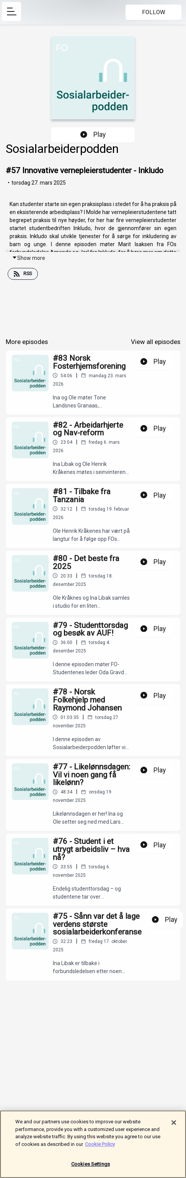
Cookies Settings (90, 1167)
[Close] (173, 1125)
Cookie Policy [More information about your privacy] (100, 1147)
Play (93, 134)
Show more (28, 258)
